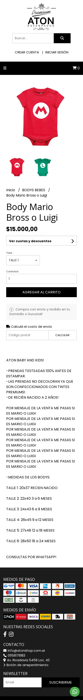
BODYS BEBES (34, 190)
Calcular (62, 335)
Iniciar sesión (56, 52)
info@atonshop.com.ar (24, 650)
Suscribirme (60, 682)
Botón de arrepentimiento (25, 665)
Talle (9, 253)
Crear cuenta (27, 52)
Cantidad (12, 271)
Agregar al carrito (41, 292)
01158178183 (14, 655)
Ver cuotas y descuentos (30, 241)
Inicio (11, 190)
